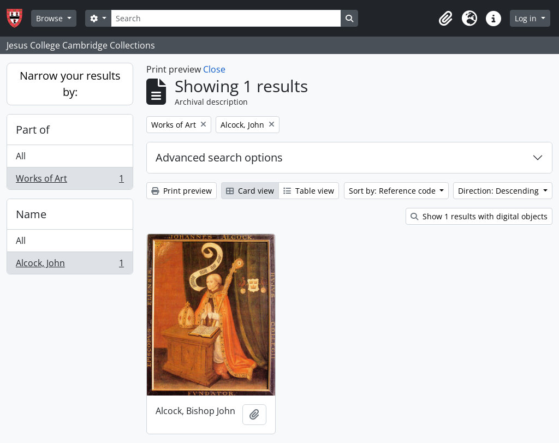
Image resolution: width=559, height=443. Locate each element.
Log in (527, 18)
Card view (250, 190)
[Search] (226, 18)
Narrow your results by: (70, 83)
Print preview (181, 190)
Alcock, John (69, 265)
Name (31, 214)
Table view (308, 190)
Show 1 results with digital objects (479, 216)
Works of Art (69, 180)
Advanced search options (219, 157)
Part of (33, 129)
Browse (50, 18)
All (21, 156)
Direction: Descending (499, 190)
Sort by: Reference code (393, 190)
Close (214, 69)
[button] (445, 19)
